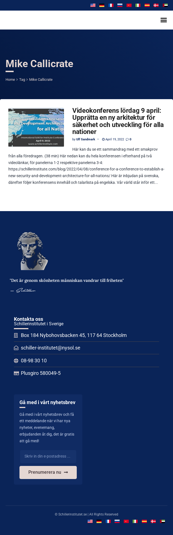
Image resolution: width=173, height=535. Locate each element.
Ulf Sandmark (85, 139)
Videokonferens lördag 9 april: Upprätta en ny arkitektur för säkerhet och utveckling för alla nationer (118, 121)
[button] (163, 20)
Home (10, 79)
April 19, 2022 (113, 139)
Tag (22, 79)
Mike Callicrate (41, 79)
